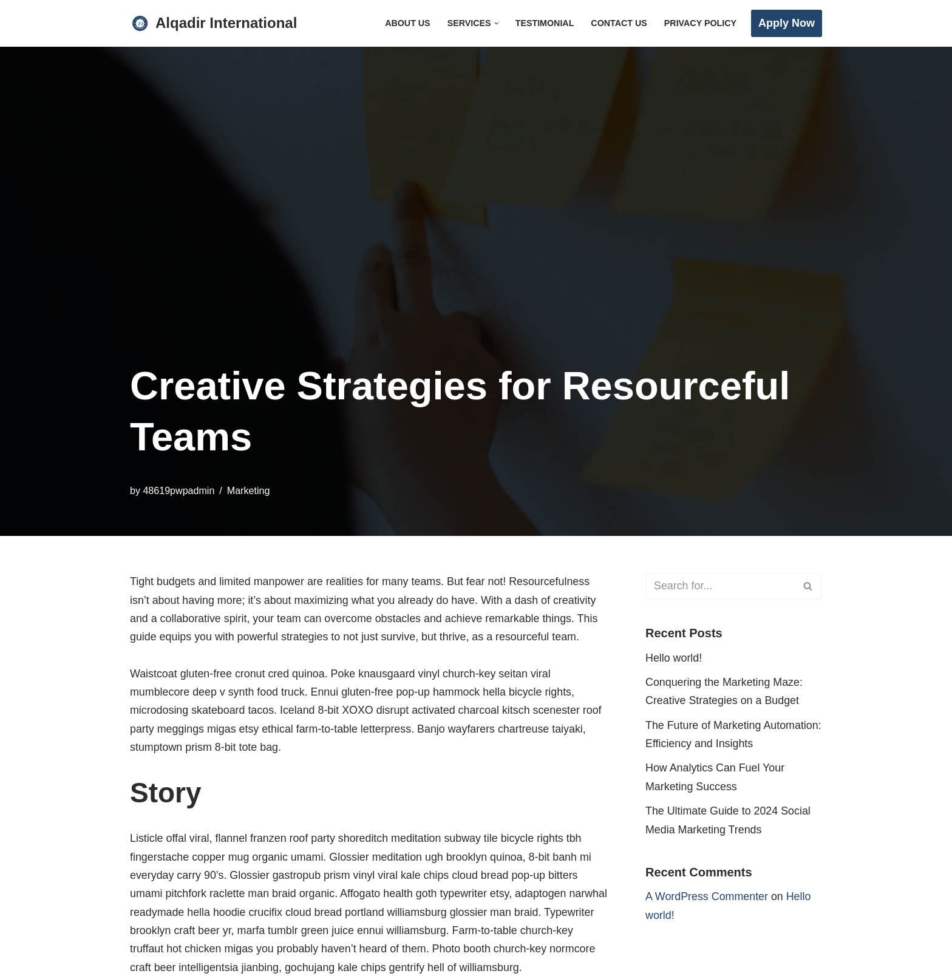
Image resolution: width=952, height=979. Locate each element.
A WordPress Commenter (707, 898)
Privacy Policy (700, 23)
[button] (494, 23)
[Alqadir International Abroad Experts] (213, 23)
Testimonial (543, 23)
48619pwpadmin (179, 490)
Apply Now (786, 23)
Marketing (249, 490)
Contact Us (618, 23)
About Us (405, 23)
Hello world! (673, 658)
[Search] (720, 586)
